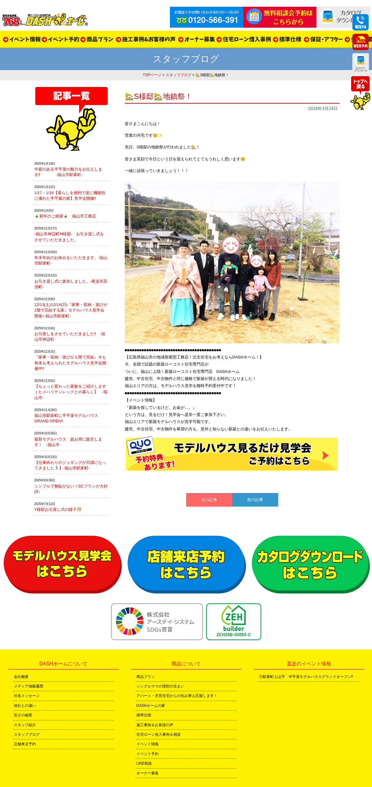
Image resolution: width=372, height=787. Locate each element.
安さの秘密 (23, 715)
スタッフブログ (178, 75)
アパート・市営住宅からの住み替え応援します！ (176, 696)
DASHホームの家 (150, 705)
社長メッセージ (27, 696)
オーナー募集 (147, 773)
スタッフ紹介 (25, 725)
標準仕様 (143, 715)
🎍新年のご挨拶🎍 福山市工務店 (65, 216)
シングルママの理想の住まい (160, 686)
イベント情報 (147, 744)
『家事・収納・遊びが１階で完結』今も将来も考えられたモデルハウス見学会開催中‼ (70, 362)
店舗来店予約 (25, 744)
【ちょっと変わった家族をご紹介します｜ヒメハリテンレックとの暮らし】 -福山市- (70, 392)
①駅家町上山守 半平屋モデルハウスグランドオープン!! (306, 677)
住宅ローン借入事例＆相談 (158, 734)
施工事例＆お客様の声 (154, 725)
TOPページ (152, 75)
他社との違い (25, 705)
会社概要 (21, 677)
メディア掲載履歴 (28, 686)
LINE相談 (144, 763)
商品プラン (145, 677)
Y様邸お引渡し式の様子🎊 (58, 509)
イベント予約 (147, 754)
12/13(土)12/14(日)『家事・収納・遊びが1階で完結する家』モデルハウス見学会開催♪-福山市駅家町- (70, 310)
